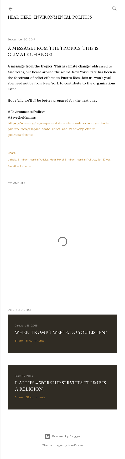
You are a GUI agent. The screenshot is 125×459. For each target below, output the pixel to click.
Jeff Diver (104, 159)
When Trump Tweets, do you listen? (61, 332)
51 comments (35, 340)
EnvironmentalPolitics (33, 159)
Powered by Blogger (62, 436)
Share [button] (12, 153)
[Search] (114, 7)
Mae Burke (75, 445)
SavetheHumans (19, 166)
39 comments (35, 397)
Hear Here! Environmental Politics (50, 17)
